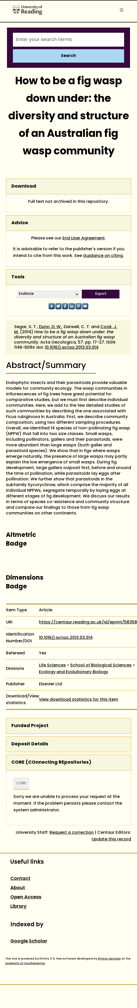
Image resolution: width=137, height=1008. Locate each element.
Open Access (25, 897)
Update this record (111, 839)
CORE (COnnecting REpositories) (51, 763)
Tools (18, 277)
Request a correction (72, 832)
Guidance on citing (103, 256)
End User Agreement (83, 238)
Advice (19, 223)
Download (23, 186)
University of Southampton (25, 963)
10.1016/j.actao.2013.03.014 (72, 347)
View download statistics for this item (78, 699)
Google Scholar (28, 941)
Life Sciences (52, 665)
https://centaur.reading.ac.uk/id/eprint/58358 (88, 622)
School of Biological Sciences (101, 665)
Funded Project (30, 726)
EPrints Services (109, 958)
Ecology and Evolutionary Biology (73, 672)
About (17, 888)
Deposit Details (29, 744)
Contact (20, 879)
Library (18, 907)
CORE (21, 783)
